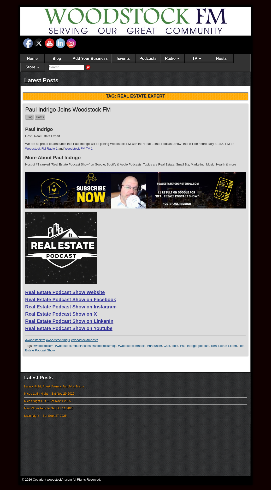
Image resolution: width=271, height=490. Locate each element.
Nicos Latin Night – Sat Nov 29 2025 (49, 393)
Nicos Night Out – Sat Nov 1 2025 (47, 401)
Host (175, 346)
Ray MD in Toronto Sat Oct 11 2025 (48, 408)
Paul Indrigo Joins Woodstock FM (68, 109)
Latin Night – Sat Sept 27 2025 (45, 415)
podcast (203, 346)
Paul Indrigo (188, 346)
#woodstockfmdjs (58, 340)
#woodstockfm (35, 340)
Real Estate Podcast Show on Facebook (70, 299)
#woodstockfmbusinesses (73, 346)
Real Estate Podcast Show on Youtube (68, 328)
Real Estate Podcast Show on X (61, 314)
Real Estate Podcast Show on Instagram (71, 306)
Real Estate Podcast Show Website (65, 292)
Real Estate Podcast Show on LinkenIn (69, 321)
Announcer (154, 346)
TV (194, 58)
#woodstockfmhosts (84, 340)
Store (30, 67)
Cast (167, 346)
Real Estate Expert (224, 346)
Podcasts (148, 58)
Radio (170, 58)
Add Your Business (90, 58)
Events (123, 58)
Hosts (221, 58)
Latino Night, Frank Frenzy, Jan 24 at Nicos (54, 386)
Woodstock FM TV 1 (79, 148)
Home (32, 58)
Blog (57, 58)
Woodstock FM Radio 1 (41, 148)
